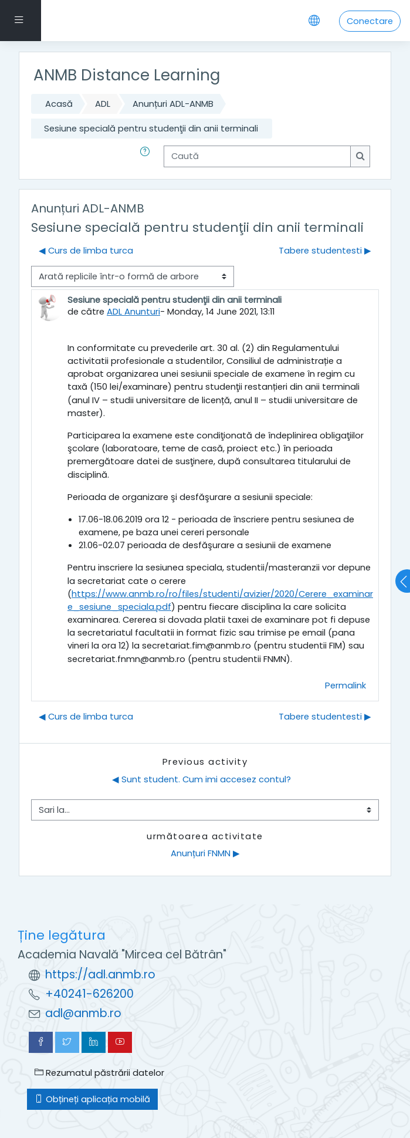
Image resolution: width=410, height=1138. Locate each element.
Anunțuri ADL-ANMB (173, 103)
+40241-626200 (89, 994)
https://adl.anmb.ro (100, 974)
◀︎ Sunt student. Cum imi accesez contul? (201, 779)
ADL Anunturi (133, 311)
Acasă (59, 103)
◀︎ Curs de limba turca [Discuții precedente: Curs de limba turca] (86, 250)
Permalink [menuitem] (345, 685)
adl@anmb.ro (83, 1013)
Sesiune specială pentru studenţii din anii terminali (151, 128)
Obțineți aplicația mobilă (92, 1099)
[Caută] (257, 156)
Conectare (370, 21)
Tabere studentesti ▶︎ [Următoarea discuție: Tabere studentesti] (325, 250)
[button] (147, 156)
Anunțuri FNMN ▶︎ (205, 853)
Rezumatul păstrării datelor (99, 1072)
